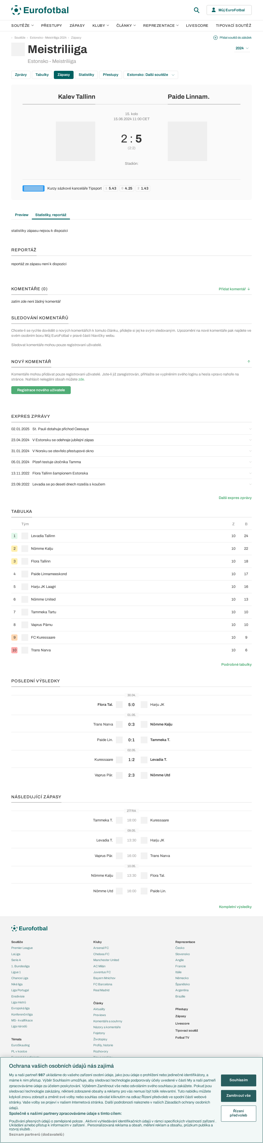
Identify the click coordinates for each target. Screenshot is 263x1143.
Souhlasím (238, 1080)
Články (98, 1003)
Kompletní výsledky (235, 907)
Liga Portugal (20, 990)
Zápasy (77, 26)
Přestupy (51, 26)
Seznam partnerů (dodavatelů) (36, 1135)
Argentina (182, 990)
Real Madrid (101, 990)
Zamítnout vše (238, 1096)
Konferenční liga (22, 1014)
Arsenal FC (101, 947)
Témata (16, 1039)
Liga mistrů (18, 1002)
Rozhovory (100, 1051)
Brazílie (180, 996)
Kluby (100, 26)
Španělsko (182, 984)
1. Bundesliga (20, 966)
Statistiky (86, 75)
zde (81, 379)
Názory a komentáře (107, 1027)
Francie (180, 966)
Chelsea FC (101, 954)
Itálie (178, 972)
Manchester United (106, 960)
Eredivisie (18, 996)
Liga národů (19, 1026)
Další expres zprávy (235, 498)
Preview (21, 215)
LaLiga (15, 954)
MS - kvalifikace (22, 1020)
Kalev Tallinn (76, 96)
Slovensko (182, 954)
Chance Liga (19, 978)
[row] (131, 535)
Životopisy (100, 1039)
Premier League (22, 947)
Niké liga (17, 984)
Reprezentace (161, 26)
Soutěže (22, 26)
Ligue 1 (16, 972)
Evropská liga (20, 1008)
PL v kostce (19, 1051)
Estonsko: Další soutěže (150, 75)
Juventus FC (102, 972)
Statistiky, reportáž (51, 215)
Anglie (179, 960)
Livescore (197, 26)
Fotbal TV (182, 1037)
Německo (182, 978)
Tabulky (42, 75)
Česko (179, 947)
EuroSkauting (20, 1045)
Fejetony (99, 1033)
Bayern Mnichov (104, 978)
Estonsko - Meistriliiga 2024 (48, 37)
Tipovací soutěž (233, 26)
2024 (242, 48)
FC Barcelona (102, 984)
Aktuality (99, 1009)
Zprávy (21, 75)
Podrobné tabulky (236, 665)
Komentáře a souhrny (107, 1021)
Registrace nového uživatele (41, 390)
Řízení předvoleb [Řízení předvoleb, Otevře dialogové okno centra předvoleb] (238, 1113)
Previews (99, 1015)
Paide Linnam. (189, 96)
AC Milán (99, 966)
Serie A (16, 960)
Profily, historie (103, 1045)
